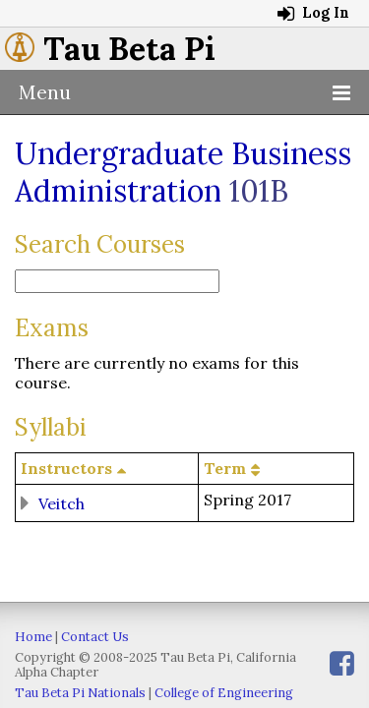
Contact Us (95, 636)
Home (33, 636)
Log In (313, 13)
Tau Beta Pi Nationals (80, 692)
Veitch (61, 502)
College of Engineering (223, 692)
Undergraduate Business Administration (183, 172)
